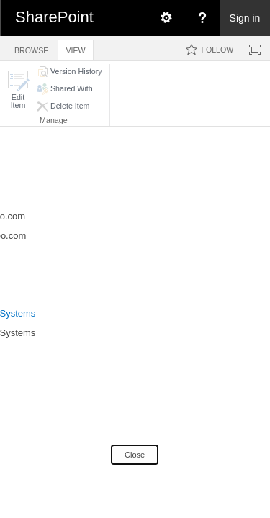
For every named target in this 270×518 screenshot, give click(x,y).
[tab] (31, 48)
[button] (18, 89)
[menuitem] (166, 18)
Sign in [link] (245, 18)
